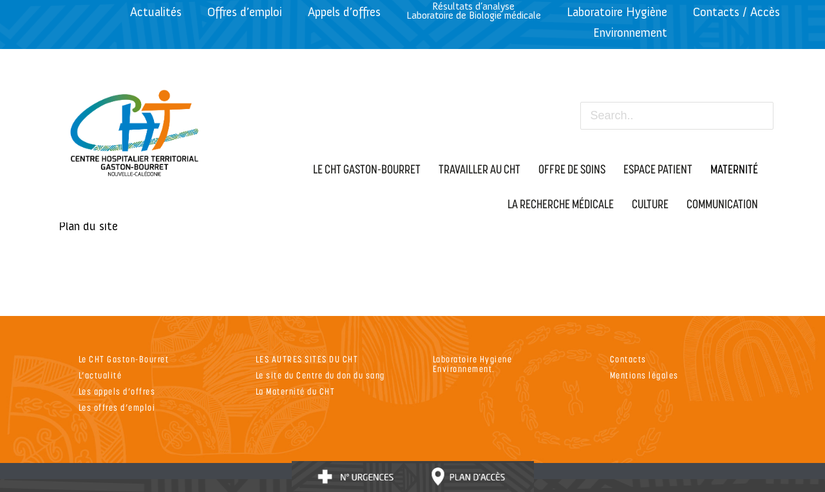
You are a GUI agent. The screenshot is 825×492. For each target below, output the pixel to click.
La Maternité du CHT (296, 391)
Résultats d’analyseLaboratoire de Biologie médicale (473, 10)
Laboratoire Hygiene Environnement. (473, 363)
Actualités (156, 12)
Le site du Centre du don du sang (320, 374)
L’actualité (100, 374)
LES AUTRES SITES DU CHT (307, 358)
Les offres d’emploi (117, 407)
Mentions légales (644, 374)
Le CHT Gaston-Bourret (124, 358)
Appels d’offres (344, 12)
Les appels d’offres (117, 391)
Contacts (628, 358)
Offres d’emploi (244, 12)
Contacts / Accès (736, 12)
